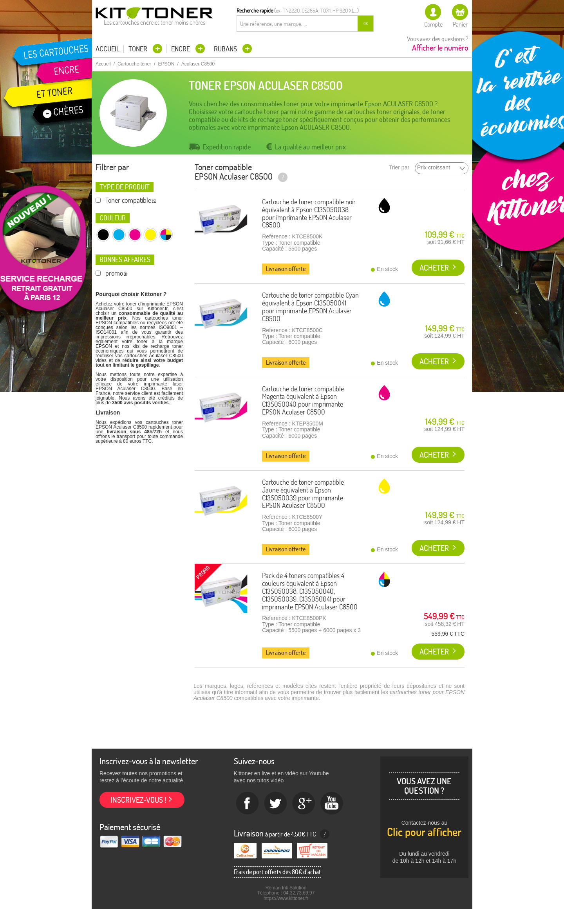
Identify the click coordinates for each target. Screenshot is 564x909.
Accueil (107, 49)
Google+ (304, 803)
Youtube (332, 803)
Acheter (434, 268)
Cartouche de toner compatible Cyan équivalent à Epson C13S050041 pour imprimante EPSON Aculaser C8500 (310, 307)
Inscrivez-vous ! (138, 800)
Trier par (399, 168)
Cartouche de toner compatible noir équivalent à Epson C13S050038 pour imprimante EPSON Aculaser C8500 (309, 213)
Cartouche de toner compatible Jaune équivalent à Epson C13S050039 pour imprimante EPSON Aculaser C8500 (303, 494)
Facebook (247, 803)
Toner (138, 48)
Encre (181, 48)
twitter (275, 803)
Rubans (226, 48)
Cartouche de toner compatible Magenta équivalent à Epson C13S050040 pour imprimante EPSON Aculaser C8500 (303, 400)
